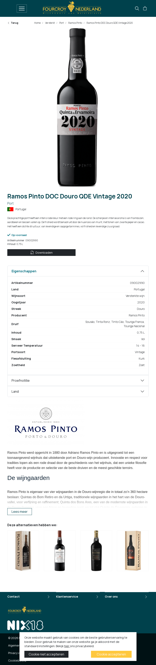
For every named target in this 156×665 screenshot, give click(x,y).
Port (61, 23)
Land (15, 391)
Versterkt (50, 23)
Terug (12, 23)
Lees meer (20, 511)
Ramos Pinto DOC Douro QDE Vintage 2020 (109, 23)
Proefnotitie (21, 380)
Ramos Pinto (75, 23)
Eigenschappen (24, 271)
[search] (137, 8)
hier (67, 646)
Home (37, 23)
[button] (145, 8)
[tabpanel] (78, 320)
